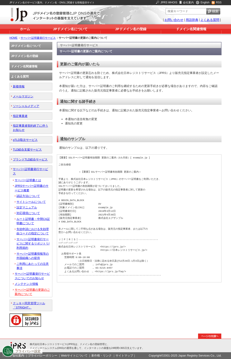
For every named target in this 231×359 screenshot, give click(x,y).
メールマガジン (23, 96)
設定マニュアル (26, 207)
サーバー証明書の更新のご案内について (32, 292)
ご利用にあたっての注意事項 (32, 266)
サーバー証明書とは (28, 180)
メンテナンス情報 (26, 284)
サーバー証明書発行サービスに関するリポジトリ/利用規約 (33, 244)
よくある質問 (209, 20)
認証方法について (28, 196)
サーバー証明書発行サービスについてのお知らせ (32, 276)
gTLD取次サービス (25, 140)
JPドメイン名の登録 (130, 29)
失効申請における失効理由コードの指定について (32, 231)
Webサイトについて (74, 355)
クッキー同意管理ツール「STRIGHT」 (29, 305)
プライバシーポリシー (42, 355)
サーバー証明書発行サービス (38, 37)
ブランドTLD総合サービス (30, 159)
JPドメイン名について (70, 29)
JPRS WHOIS (168, 2)
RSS (219, 2)
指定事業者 (20, 116)
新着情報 (19, 86)
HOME (13, 37)
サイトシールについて (31, 202)
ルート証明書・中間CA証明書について (33, 221)
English (205, 2)
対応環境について (28, 213)
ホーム (25, 29)
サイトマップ (124, 355)
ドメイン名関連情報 (191, 29)
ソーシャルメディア (26, 106)
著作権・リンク (101, 355)
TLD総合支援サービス (27, 149)
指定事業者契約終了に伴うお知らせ (30, 128)
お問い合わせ (173, 20)
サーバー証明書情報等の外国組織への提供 (32, 256)
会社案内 (188, 2)
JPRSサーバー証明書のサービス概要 (32, 188)
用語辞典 (192, 20)
